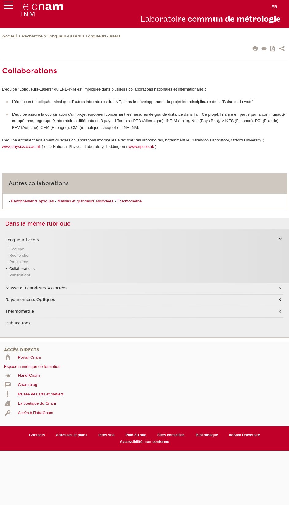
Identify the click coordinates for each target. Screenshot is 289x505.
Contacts (37, 435)
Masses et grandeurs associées (85, 201)
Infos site (106, 435)
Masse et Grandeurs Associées (36, 288)
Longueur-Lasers (64, 36)
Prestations (19, 262)
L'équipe (16, 249)
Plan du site (136, 435)
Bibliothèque (207, 435)
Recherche (32, 36)
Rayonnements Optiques (30, 299)
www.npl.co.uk (141, 146)
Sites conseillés (171, 435)
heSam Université (244, 435)
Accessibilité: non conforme (144, 442)
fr (274, 6)
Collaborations (22, 268)
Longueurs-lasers (103, 36)
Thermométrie (129, 201)
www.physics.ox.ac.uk (21, 146)
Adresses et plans (71, 435)
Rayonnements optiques (32, 201)
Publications (20, 275)
